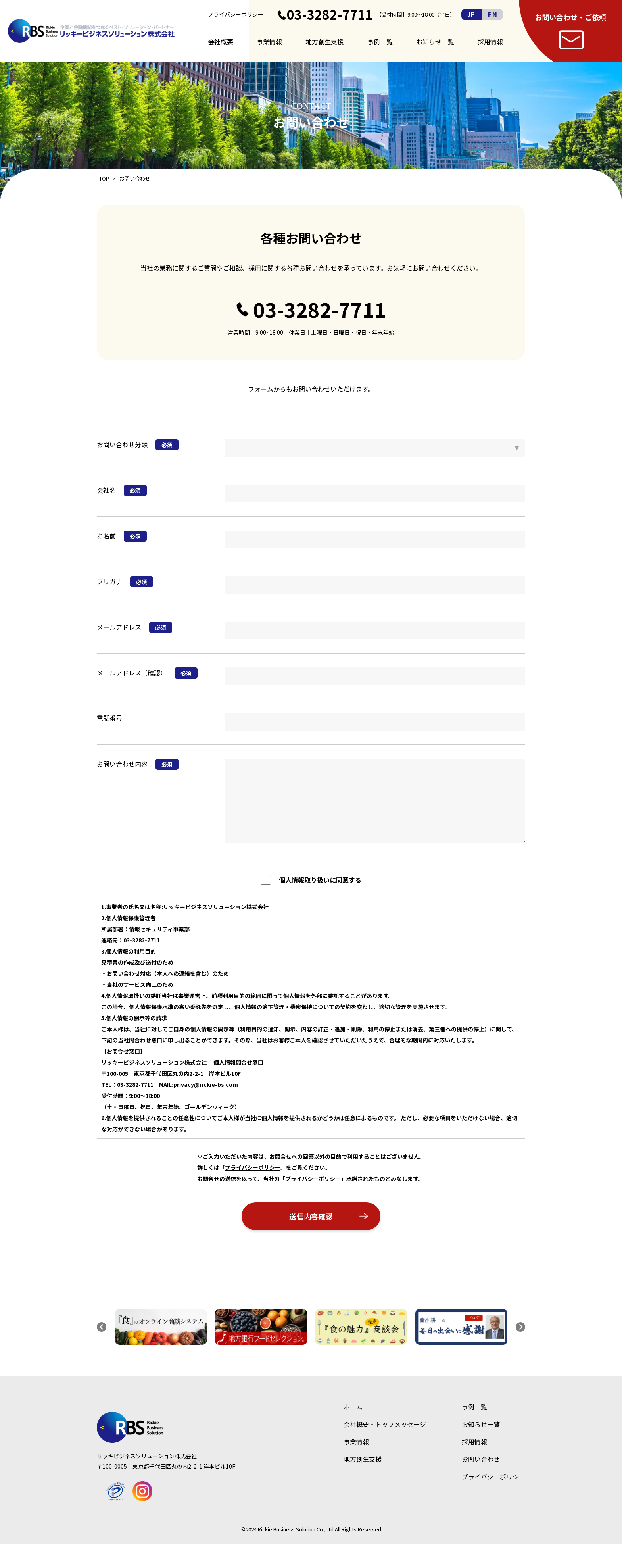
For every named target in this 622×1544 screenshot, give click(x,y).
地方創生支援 (324, 41)
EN (492, 14)
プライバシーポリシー (235, 14)
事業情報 (269, 41)
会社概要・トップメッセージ (385, 1424)
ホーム (353, 1406)
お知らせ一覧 (435, 41)
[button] (101, 1327)
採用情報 (490, 41)
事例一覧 (380, 41)
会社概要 (220, 41)
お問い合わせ (481, 1459)
